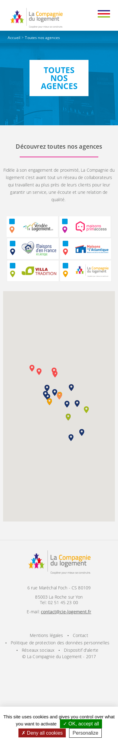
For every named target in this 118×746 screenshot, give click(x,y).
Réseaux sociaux (38, 650)
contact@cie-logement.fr (66, 612)
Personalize (85, 733)
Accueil (14, 37)
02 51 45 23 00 (63, 602)
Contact (80, 635)
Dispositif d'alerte (81, 650)
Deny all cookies (42, 733)
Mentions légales (46, 635)
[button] (59, 396)
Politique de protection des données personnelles (60, 643)
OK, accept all (81, 723)
